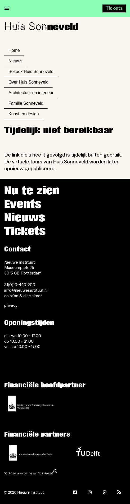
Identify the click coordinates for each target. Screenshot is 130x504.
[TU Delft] (87, 453)
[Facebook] (75, 492)
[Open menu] (7, 8)
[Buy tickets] (114, 8)
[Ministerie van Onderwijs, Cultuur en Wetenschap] (30, 403)
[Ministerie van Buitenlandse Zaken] (30, 453)
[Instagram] (90, 492)
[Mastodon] (104, 492)
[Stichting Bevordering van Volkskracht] (30, 473)
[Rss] (119, 492)
